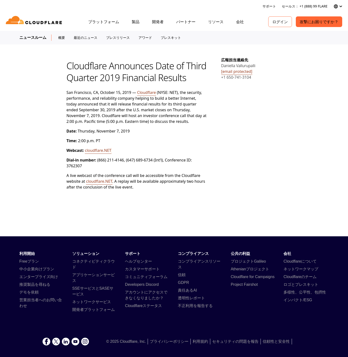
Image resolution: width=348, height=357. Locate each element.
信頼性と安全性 (276, 341)
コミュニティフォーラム (146, 277)
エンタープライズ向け (38, 277)
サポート (269, 6)
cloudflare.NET (98, 150)
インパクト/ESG (297, 300)
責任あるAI (187, 290)
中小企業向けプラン (36, 269)
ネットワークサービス (91, 302)
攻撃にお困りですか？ (319, 21)
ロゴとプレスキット (300, 284)
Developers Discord (142, 284)
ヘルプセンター (138, 261)
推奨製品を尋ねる (34, 284)
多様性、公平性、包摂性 (304, 292)
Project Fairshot (244, 284)
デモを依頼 (29, 292)
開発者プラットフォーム (93, 310)
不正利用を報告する (195, 306)
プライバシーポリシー (169, 341)
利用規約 (200, 341)
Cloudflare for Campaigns (253, 277)
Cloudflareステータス (143, 306)
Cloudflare (146, 92)
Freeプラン (29, 261)
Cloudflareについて (300, 261)
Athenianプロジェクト (250, 269)
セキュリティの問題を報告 (235, 341)
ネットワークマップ (300, 269)
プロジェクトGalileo (248, 261)
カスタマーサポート (142, 269)
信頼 (182, 275)
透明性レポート (191, 298)
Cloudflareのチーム (300, 277)
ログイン (280, 21)
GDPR (183, 282)
